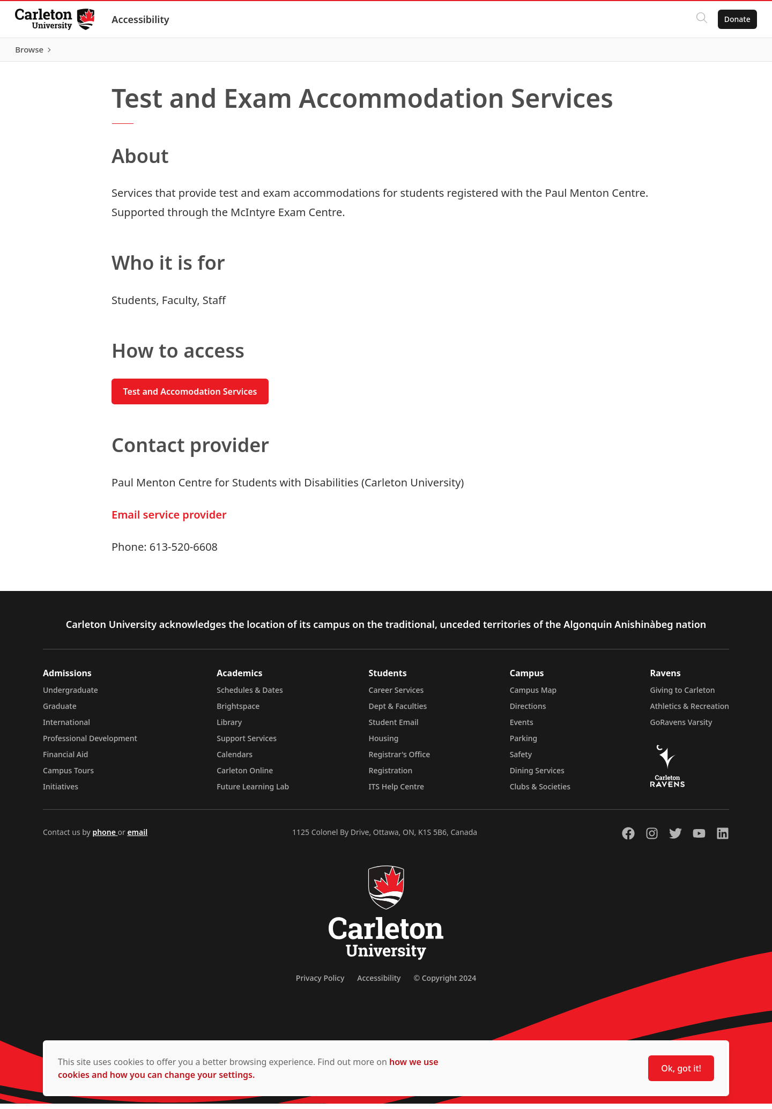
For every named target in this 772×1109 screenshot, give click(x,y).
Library (229, 727)
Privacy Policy (320, 983)
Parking (524, 743)
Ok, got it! (681, 1068)
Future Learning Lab (253, 792)
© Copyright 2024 (444, 983)
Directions (528, 711)
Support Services (247, 743)
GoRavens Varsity (681, 727)
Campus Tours (68, 776)
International (66, 727)
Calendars (235, 760)
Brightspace (238, 711)
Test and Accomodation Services (190, 397)
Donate (735, 19)
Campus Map (533, 695)
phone (104, 837)
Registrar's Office (399, 760)
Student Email (394, 727)
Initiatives (60, 792)
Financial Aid (65, 760)
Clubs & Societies (540, 792)
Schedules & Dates (250, 695)
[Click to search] (699, 19)
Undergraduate (70, 695)
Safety (521, 760)
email (137, 837)
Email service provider (169, 520)
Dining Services (537, 776)
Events (521, 727)
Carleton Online (245, 776)
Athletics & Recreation (689, 711)
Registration (391, 776)
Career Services (396, 695)
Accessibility (142, 19)
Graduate (60, 711)
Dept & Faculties (398, 711)
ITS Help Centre (397, 792)
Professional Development (90, 743)
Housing (384, 743)
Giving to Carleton (682, 695)
